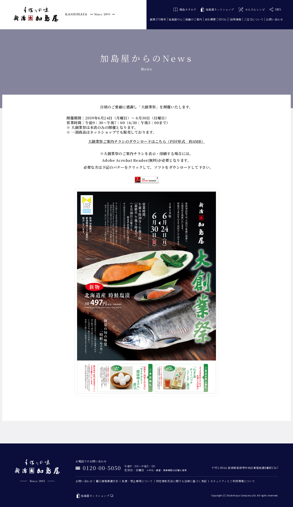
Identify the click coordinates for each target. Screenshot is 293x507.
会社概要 (210, 19)
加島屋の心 (176, 19)
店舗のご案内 (193, 19)
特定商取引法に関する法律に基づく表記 (181, 481)
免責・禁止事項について (137, 481)
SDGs (222, 19)
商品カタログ (185, 9)
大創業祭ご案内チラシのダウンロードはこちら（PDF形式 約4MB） (146, 141)
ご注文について (254, 19)
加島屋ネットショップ (217, 9)
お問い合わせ (274, 19)
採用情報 (235, 19)
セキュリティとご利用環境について (232, 481)
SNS (275, 9)
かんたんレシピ (251, 9)
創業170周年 (158, 19)
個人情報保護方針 (107, 481)
